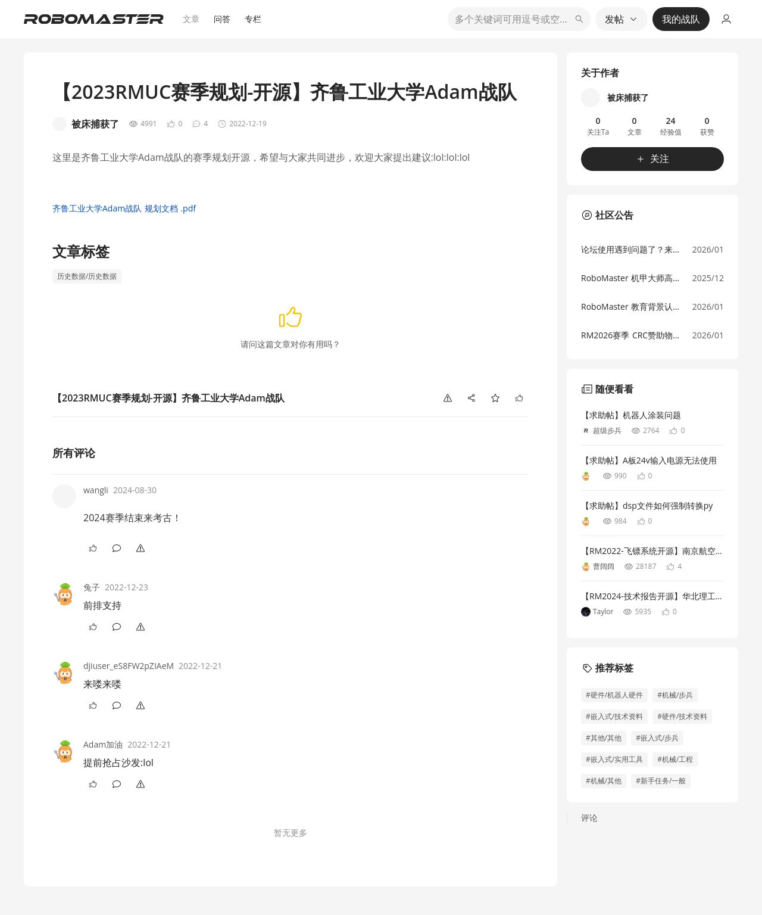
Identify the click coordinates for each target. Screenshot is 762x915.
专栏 (253, 18)
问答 (222, 18)
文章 (191, 18)
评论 (589, 817)
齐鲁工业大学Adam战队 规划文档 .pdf (124, 208)
